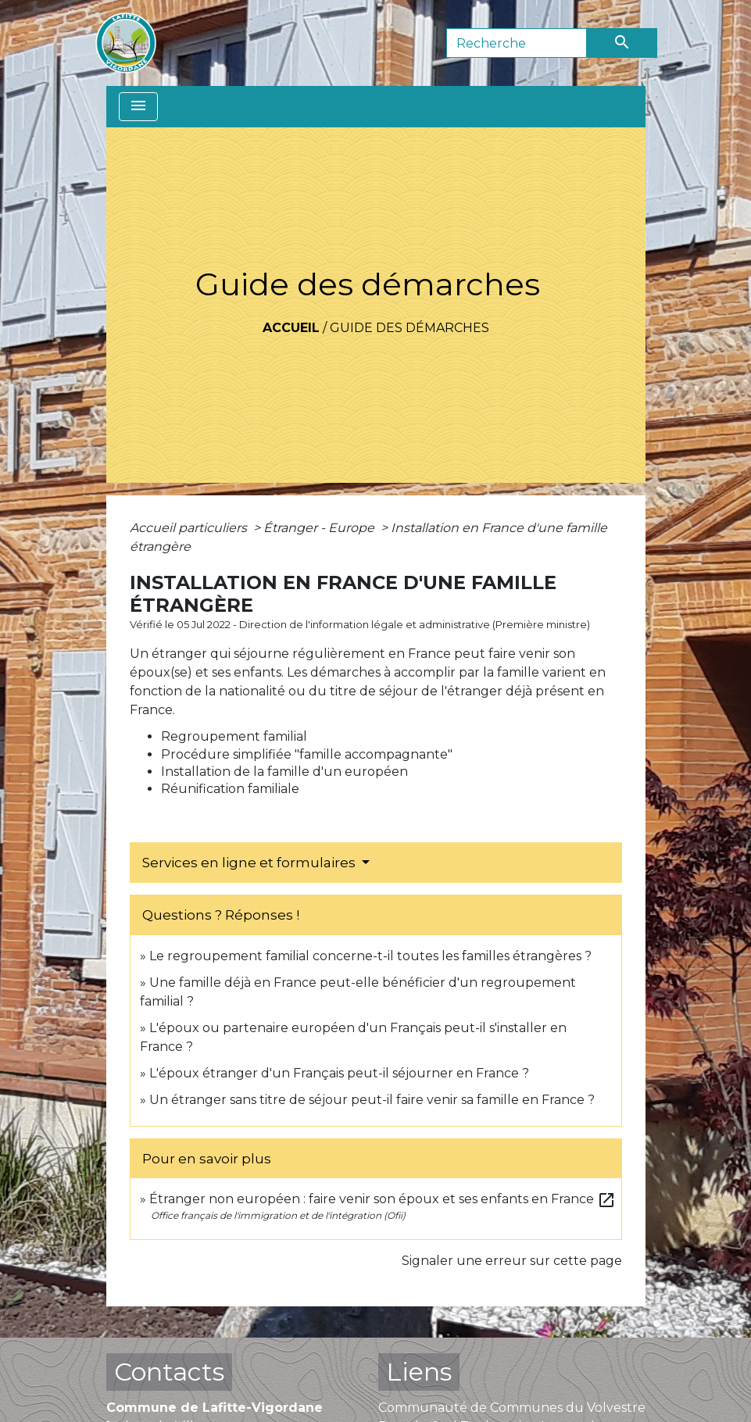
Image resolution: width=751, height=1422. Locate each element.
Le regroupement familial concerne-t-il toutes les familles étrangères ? (370, 956)
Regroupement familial (234, 736)
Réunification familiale (230, 788)
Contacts (169, 1371)
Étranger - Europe (320, 527)
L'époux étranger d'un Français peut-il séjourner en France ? (339, 1073)
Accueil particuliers (190, 527)
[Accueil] (126, 43)
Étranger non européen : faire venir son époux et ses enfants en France (382, 1199)
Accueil (291, 327)
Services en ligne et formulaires (250, 862)
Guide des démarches (409, 327)
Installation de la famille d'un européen (284, 771)
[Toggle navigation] (138, 106)
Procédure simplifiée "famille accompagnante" (306, 754)
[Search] (516, 43)
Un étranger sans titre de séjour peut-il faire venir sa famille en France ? (372, 1099)
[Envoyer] (622, 43)
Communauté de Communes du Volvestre (512, 1407)
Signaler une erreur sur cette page (512, 1260)
